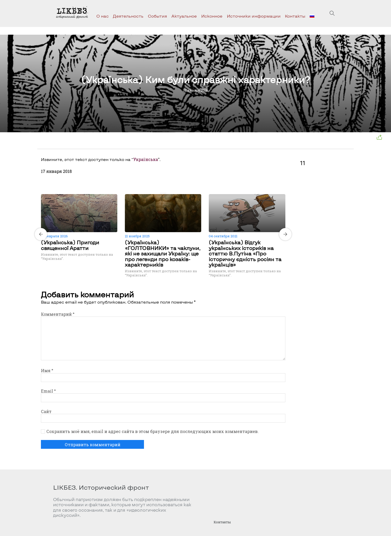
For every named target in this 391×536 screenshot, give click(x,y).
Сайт (46, 411)
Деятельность (128, 15)
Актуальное (184, 15)
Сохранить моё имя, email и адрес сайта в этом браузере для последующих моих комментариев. (152, 431)
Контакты (295, 15)
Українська (145, 159)
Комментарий (57, 314)
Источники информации (254, 15)
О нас (102, 15)
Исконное (211, 15)
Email (48, 391)
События (157, 15)
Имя (47, 370)
